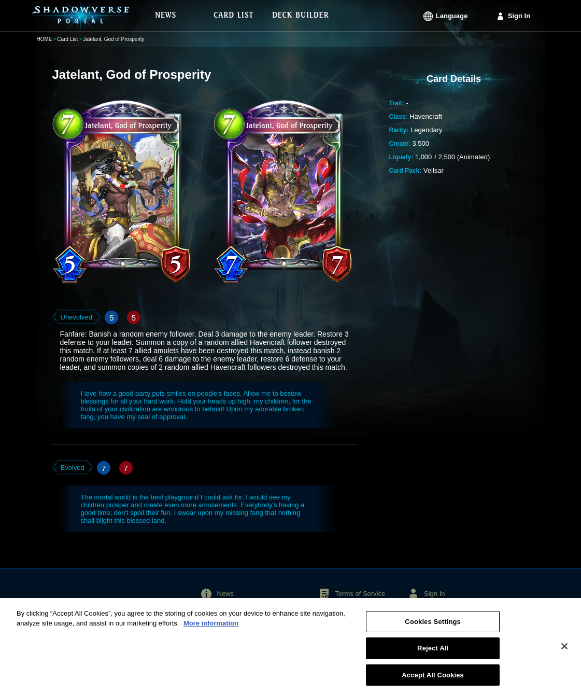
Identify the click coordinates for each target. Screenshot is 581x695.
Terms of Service (360, 593)
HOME (44, 39)
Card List (67, 39)
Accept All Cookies (433, 679)
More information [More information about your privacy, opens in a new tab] (210, 627)
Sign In (519, 16)
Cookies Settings (433, 626)
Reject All (432, 652)
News (225, 593)
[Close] (564, 649)
